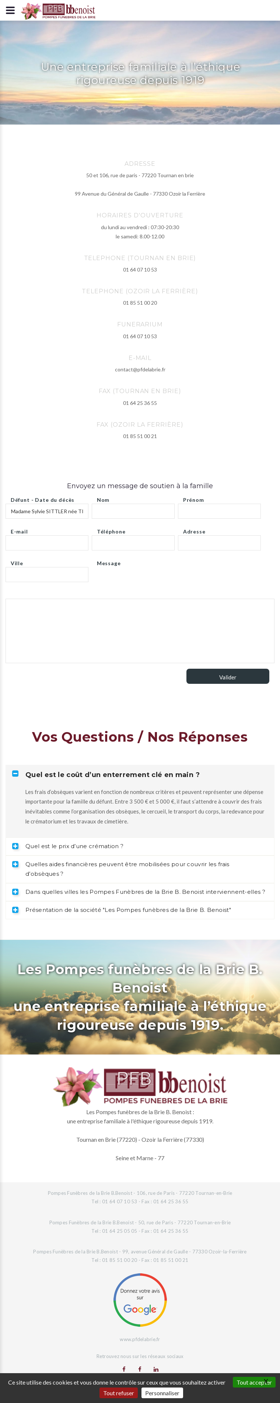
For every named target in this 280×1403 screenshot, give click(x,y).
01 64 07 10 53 (140, 269)
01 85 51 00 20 (140, 303)
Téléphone (111, 529)
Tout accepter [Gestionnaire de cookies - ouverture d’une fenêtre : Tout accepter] (254, 1382)
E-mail (19, 529)
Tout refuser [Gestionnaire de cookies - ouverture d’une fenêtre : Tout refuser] (118, 1392)
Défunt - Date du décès (42, 498)
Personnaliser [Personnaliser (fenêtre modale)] (162, 1392)
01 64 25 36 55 (140, 403)
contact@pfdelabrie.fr (140, 369)
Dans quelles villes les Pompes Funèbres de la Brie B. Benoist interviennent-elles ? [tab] (138, 891)
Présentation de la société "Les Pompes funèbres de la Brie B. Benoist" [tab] (121, 909)
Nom (103, 498)
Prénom (193, 498)
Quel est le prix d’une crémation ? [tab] (67, 846)
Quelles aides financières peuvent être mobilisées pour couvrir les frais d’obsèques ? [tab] (121, 869)
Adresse (194, 529)
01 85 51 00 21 (140, 436)
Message (109, 561)
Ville (17, 561)
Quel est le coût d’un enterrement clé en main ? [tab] (106, 774)
